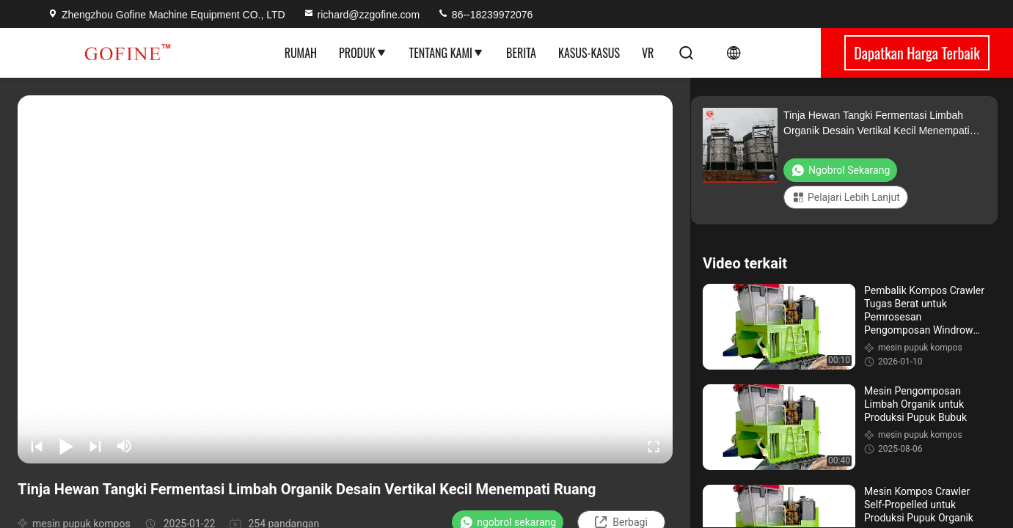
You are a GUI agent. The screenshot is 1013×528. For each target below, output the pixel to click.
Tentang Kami (446, 53)
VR (648, 53)
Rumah (301, 53)
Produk (363, 53)
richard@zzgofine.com (361, 15)
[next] (95, 446)
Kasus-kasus (589, 53)
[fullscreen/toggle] (653, 446)
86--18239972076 (485, 15)
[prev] (36, 446)
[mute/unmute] (124, 446)
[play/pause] (66, 446)
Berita (521, 53)
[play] (345, 279)
